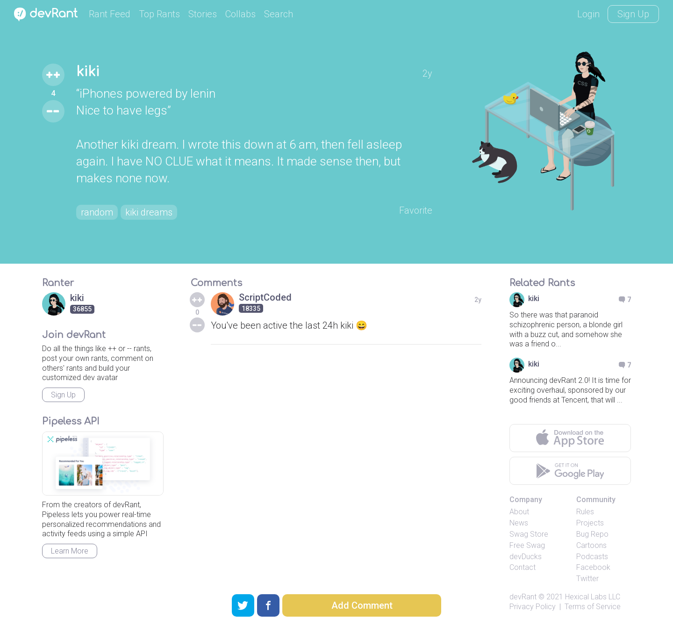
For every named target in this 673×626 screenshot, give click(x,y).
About (519, 511)
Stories (202, 14)
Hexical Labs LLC (592, 596)
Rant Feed (109, 14)
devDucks (525, 556)
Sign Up (633, 14)
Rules (585, 511)
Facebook (593, 567)
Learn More (69, 551)
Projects (590, 522)
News (518, 522)
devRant (523, 596)
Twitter (587, 578)
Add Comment (362, 605)
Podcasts (592, 556)
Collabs (240, 14)
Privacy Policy (532, 606)
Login (588, 14)
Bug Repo (592, 534)
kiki (88, 72)
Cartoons (591, 545)
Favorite (415, 210)
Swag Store (528, 534)
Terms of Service (593, 606)
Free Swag (527, 545)
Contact (522, 567)
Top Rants (159, 14)
